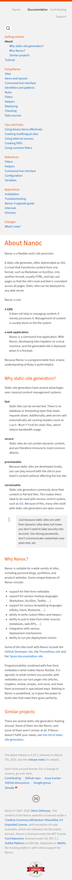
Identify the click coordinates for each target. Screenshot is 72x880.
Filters (9, 97)
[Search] (8, 28)
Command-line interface (20, 83)
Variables (11, 180)
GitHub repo (33, 778)
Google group (42, 783)
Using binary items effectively (23, 129)
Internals (10, 208)
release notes (36, 760)
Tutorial (10, 60)
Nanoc (16, 10)
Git (21, 504)
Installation (12, 194)
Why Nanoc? (17, 51)
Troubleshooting (15, 199)
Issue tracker (53, 778)
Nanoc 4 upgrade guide (19, 203)
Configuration (13, 176)
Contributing (58, 10)
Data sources (13, 115)
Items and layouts (16, 78)
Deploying (11, 106)
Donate (11, 788)
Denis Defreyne (40, 811)
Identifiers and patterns (20, 88)
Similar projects (19, 55)
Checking (11, 111)
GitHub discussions (17, 783)
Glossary (10, 213)
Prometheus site (49, 652)
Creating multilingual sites (21, 134)
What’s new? (13, 226)
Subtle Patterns (15, 843)
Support (61, 16)
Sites (8, 74)
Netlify (61, 843)
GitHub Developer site (19, 652)
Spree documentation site (26, 656)
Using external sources (19, 139)
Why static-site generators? (26, 46)
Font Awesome (14, 838)
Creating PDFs (14, 143)
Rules (8, 92)
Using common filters (18, 148)
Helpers (10, 101)
